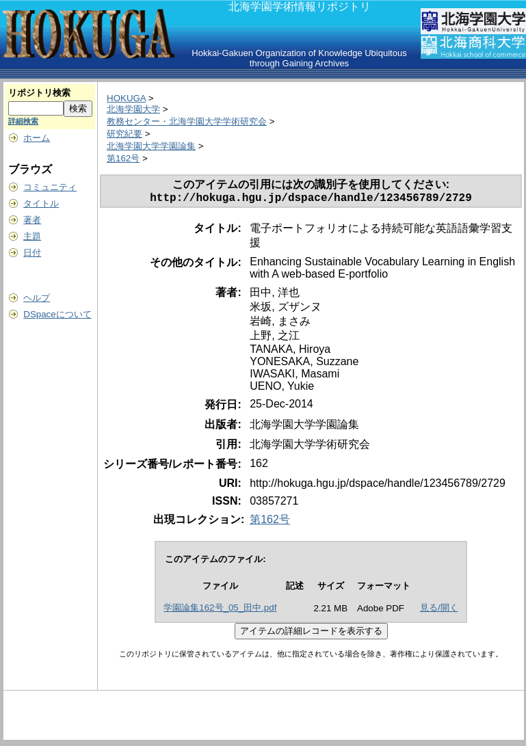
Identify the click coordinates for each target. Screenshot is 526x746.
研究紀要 (124, 134)
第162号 (123, 158)
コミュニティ (50, 187)
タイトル (41, 203)
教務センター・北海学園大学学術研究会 (187, 121)
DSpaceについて (57, 314)
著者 (32, 220)
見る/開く (439, 610)
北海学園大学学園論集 (151, 146)
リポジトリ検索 (39, 93)
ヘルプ (36, 298)
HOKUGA (126, 98)
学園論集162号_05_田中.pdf (219, 610)
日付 (32, 253)
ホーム (36, 138)
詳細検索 (23, 121)
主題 (32, 236)
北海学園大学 (133, 109)
